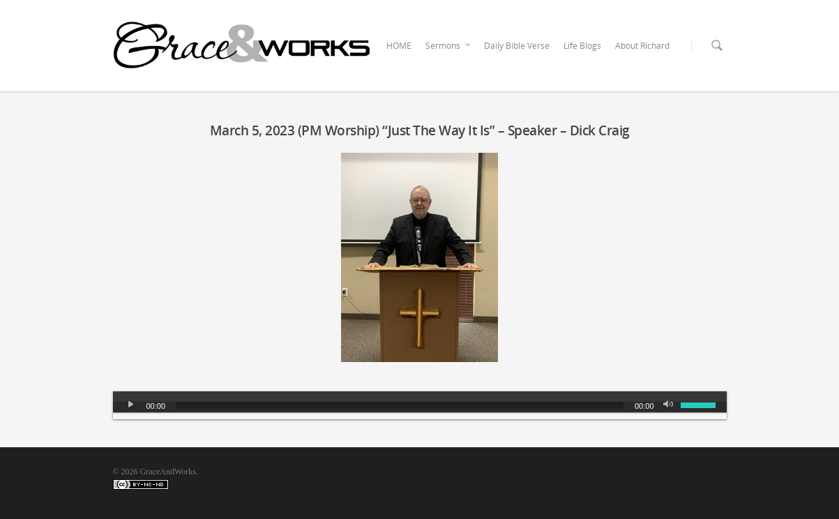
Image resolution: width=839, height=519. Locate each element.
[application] (420, 405)
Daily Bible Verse (517, 46)
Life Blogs (582, 46)
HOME (398, 46)
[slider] (399, 405)
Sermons (448, 46)
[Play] (131, 405)
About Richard (642, 46)
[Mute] (670, 405)
